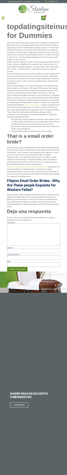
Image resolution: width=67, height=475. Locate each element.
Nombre (10, 248)
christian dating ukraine (32, 105)
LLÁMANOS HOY (19, 404)
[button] (3, 18)
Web (8, 261)
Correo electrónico (13, 254)
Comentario (11, 222)
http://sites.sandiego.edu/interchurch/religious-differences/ (27, 167)
